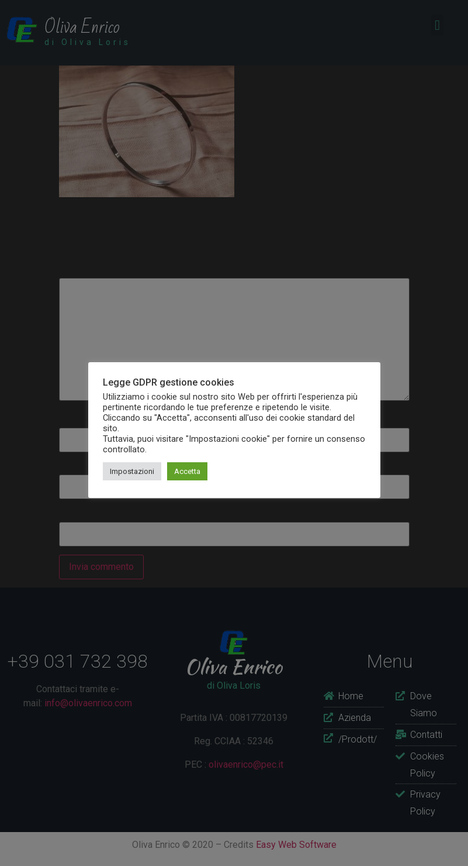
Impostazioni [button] (132, 471)
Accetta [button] (187, 471)
